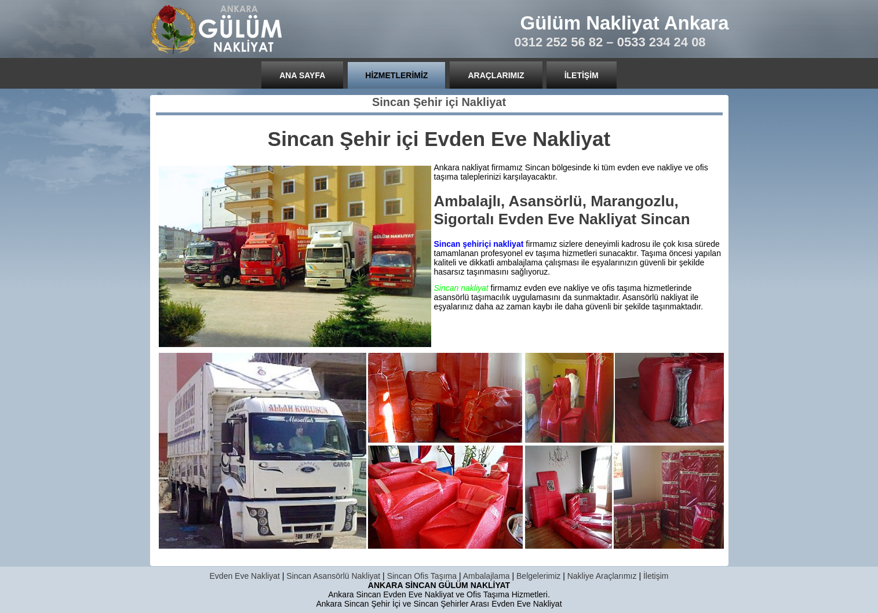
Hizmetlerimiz (396, 75)
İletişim (581, 75)
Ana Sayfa (302, 75)
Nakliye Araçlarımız (602, 576)
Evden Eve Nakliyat (245, 576)
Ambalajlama (486, 576)
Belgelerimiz (538, 576)
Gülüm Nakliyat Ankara (624, 23)
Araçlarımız (496, 75)
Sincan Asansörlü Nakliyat (333, 576)
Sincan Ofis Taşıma (422, 576)
